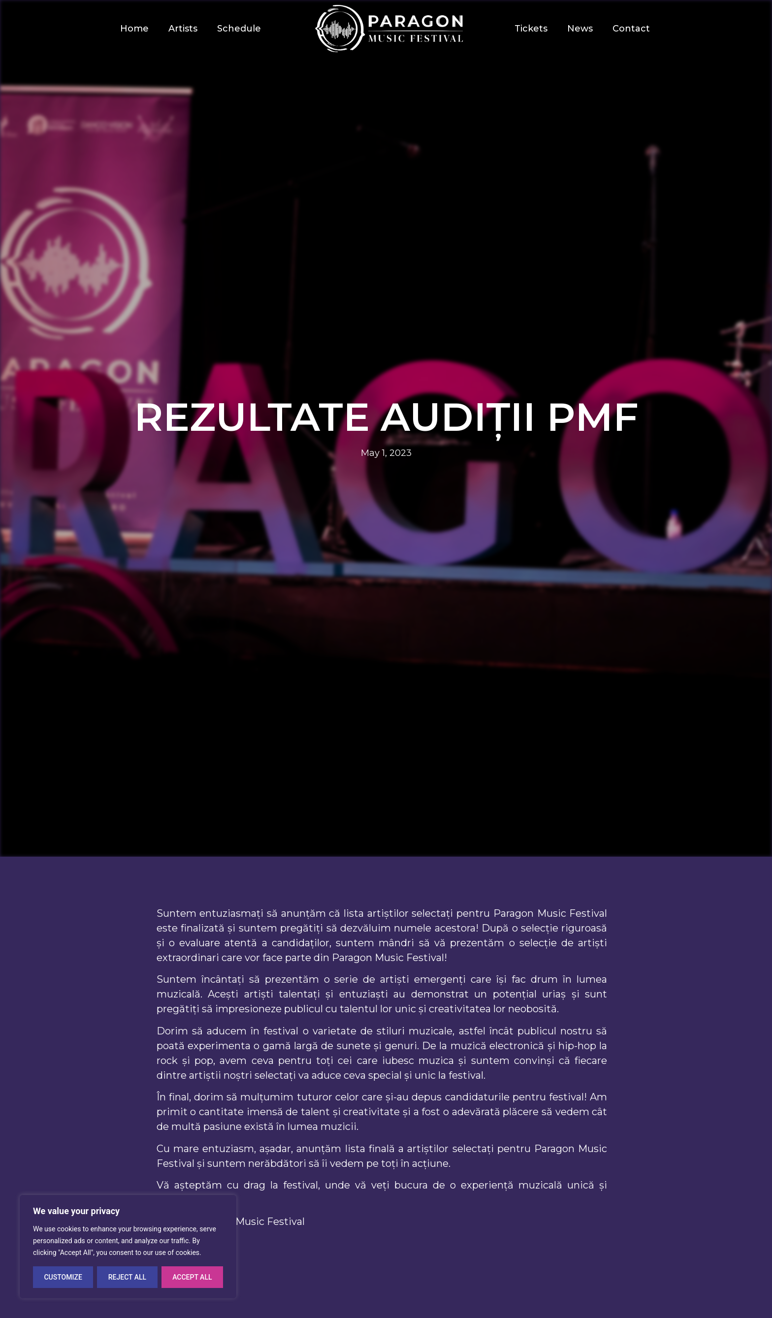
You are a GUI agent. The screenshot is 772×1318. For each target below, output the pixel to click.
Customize (63, 1277)
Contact (631, 28)
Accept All (192, 1277)
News (580, 28)
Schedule (239, 28)
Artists (182, 28)
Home (134, 28)
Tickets (531, 28)
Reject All (127, 1277)
